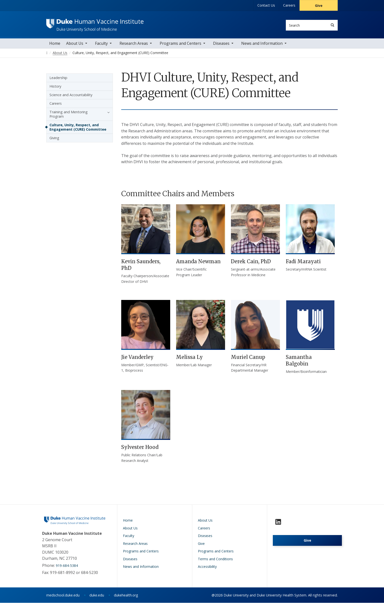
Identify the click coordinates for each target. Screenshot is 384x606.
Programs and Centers (180, 46)
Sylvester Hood (139, 450)
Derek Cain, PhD (251, 265)
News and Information (262, 46)
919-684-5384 (67, 568)
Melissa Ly (189, 360)
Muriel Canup (248, 360)
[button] (107, 115)
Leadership (58, 80)
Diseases (221, 46)
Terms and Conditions (215, 562)
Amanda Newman (198, 265)
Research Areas (134, 46)
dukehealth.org (126, 598)
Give (319, 5)
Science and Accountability (70, 97)
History (55, 89)
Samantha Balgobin (299, 363)
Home (54, 46)
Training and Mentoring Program (68, 117)
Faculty (101, 46)
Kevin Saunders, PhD (140, 268)
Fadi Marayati (303, 265)
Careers (289, 5)
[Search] (332, 25)
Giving (54, 140)
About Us (74, 46)
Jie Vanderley (137, 360)
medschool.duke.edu (63, 598)
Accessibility (207, 569)
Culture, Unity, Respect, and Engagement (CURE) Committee (77, 130)
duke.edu (96, 598)
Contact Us (266, 5)
